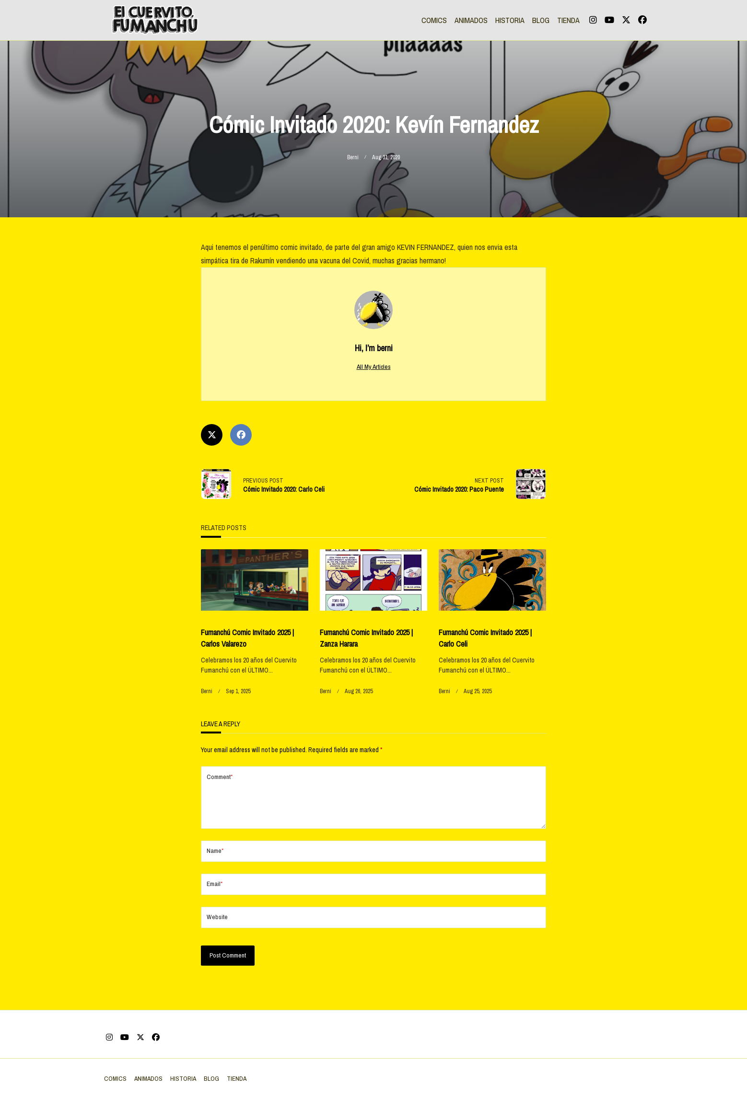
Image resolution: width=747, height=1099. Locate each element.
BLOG (540, 20)
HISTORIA (510, 20)
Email (214, 899)
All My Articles (374, 366)
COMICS (434, 20)
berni (353, 157)
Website (217, 932)
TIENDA (568, 20)
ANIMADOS (471, 20)
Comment (220, 776)
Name (215, 866)
